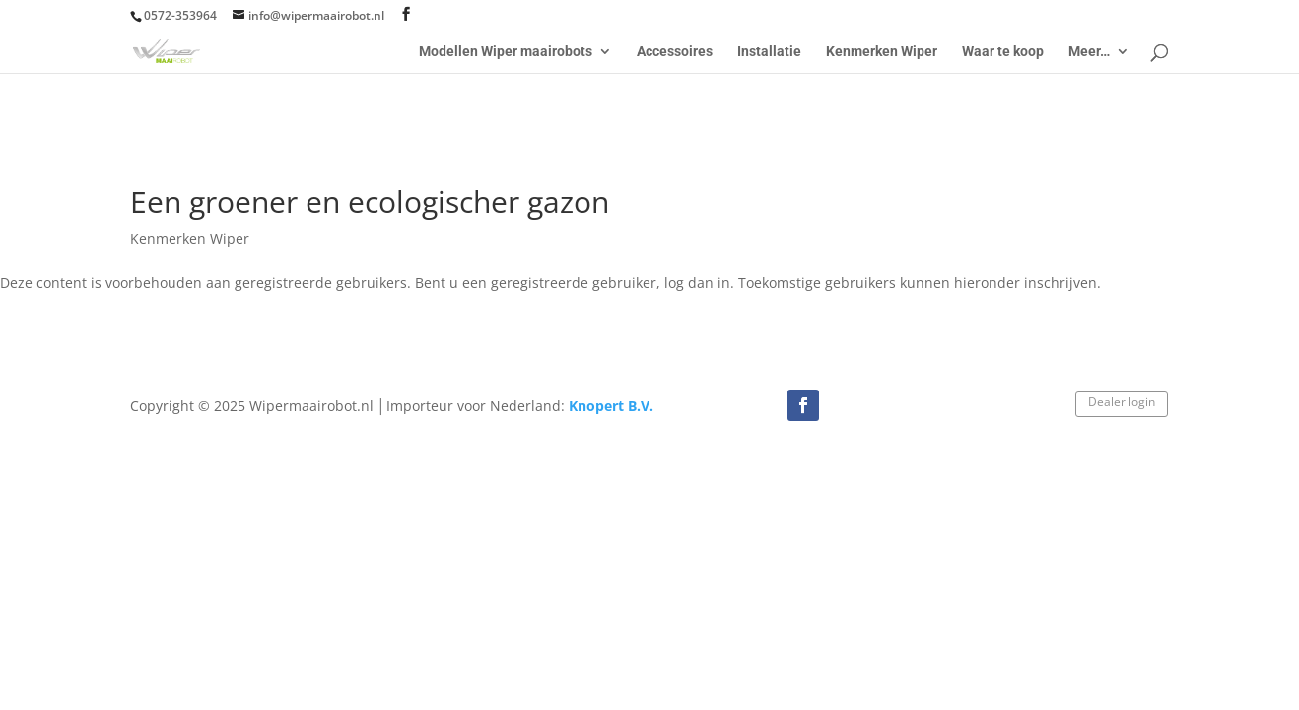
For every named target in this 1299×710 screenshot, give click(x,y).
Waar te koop (1003, 51)
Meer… (1089, 51)
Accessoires (675, 51)
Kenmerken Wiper (881, 51)
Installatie (769, 51)
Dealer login (1121, 401)
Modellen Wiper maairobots (505, 51)
